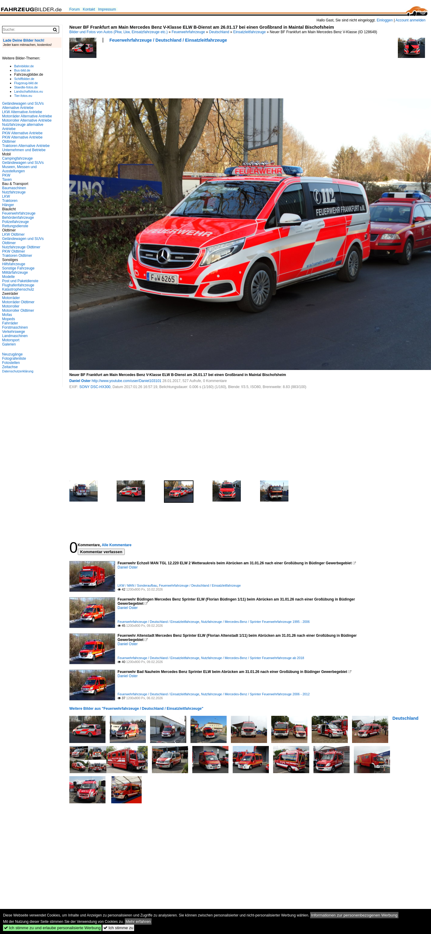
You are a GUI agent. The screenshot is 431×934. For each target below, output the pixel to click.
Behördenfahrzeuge (18, 217)
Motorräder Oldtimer (18, 302)
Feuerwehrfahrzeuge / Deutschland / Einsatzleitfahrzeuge (168, 40)
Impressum (107, 9)
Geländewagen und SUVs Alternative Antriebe (23, 105)
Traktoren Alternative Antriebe (26, 146)
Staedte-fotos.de (26, 87)
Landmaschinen (15, 336)
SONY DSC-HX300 (94, 387)
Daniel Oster (80, 381)
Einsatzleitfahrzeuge (249, 32)
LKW (6, 196)
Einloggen (385, 20)
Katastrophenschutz (18, 289)
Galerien (9, 344)
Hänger (8, 205)
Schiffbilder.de (24, 79)
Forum (74, 9)
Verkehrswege (13, 332)
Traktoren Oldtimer (17, 255)
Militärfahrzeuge (15, 272)
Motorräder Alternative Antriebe (27, 116)
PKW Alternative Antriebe (22, 133)
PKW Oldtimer (13, 251)
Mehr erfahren (138, 921)
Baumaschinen (14, 188)
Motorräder (11, 298)
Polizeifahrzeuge (15, 222)
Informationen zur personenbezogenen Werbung (354, 915)
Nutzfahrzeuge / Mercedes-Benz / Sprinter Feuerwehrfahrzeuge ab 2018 (252, 658)
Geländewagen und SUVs (23, 163)
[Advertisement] (179, 72)
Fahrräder (10, 323)
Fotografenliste (14, 358)
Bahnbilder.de (24, 66)
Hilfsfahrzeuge (13, 264)
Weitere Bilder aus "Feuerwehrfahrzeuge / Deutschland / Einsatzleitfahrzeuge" (136, 708)
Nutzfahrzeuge (14, 192)
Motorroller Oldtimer (18, 310)
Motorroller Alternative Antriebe (27, 120)
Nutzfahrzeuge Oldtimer (21, 247)
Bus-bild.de (22, 70)
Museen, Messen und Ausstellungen (19, 169)
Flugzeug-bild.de (26, 83)
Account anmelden (410, 20)
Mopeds (8, 319)
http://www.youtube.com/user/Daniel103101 (126, 381)
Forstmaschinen (15, 327)
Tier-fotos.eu (23, 95)
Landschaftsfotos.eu (28, 91)
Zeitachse (10, 367)
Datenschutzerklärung (17, 371)
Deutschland (219, 32)
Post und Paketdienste (20, 281)
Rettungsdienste (15, 226)
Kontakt (89, 9)
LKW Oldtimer (13, 234)
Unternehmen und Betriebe (24, 150)
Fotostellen (11, 363)
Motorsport (10, 340)
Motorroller (10, 306)
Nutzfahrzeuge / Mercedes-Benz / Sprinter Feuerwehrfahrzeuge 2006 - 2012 (255, 694)
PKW (6, 175)
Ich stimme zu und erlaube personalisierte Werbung (52, 928)
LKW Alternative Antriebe (22, 112)
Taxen (7, 179)
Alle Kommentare (116, 545)
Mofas (7, 315)
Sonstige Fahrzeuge (18, 268)
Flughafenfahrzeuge (18, 285)
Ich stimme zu (118, 928)
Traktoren (9, 201)
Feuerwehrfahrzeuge (188, 32)
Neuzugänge (12, 354)
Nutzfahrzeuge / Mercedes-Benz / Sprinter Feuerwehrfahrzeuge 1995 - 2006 (255, 621)
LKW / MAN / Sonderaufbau (137, 585)
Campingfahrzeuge (17, 158)
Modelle (8, 277)
